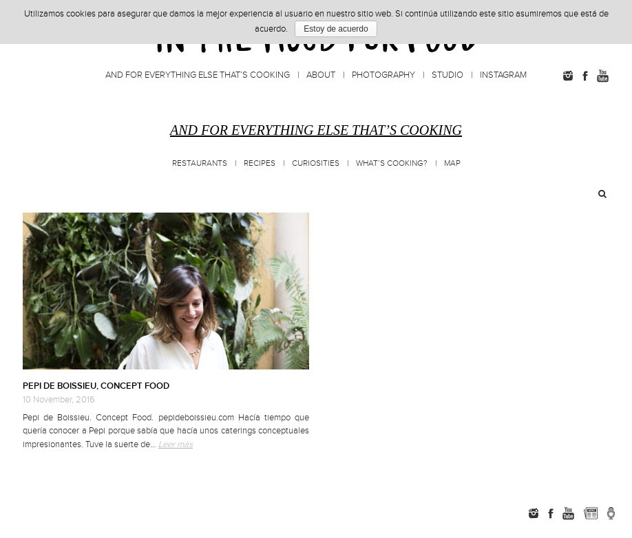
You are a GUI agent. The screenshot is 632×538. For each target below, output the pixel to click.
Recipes (259, 163)
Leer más (175, 444)
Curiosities (315, 163)
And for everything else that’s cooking (197, 74)
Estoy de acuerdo (336, 29)
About (320, 74)
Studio (447, 74)
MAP (452, 163)
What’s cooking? (392, 163)
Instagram (503, 74)
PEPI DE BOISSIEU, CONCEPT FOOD (96, 385)
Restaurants (199, 163)
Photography (383, 74)
